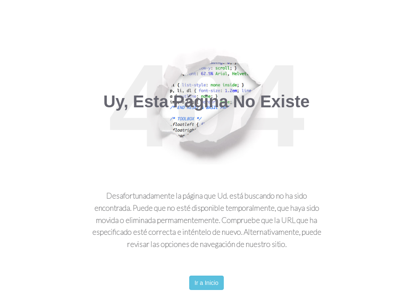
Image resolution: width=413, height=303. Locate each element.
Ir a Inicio (207, 282)
